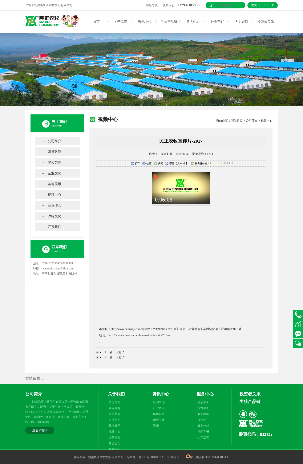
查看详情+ (39, 430)
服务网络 (203, 414)
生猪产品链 (169, 22)
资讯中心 (145, 22)
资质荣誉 (54, 162)
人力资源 (241, 22)
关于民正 (120, 22)
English (268, 5)
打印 (135, 164)
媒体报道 (159, 414)
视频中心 (54, 194)
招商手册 (203, 431)
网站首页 (237, 120)
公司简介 (54, 141)
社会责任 (217, 22)
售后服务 (203, 402)
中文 (254, 5)
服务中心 (193, 22)
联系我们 (168, 5)
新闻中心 (159, 402)
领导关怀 (159, 420)
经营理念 (54, 205)
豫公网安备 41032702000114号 (207, 457)
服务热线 (203, 425)
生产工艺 (203, 437)
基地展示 (54, 184)
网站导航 (152, 5)
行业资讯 (159, 408)
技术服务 (203, 408)
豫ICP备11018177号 (151, 457)
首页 (96, 22)
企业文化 (54, 173)
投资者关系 (265, 22)
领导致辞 (54, 152)
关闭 (158, 164)
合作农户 (203, 420)
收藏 (147, 164)
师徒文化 (54, 216)
